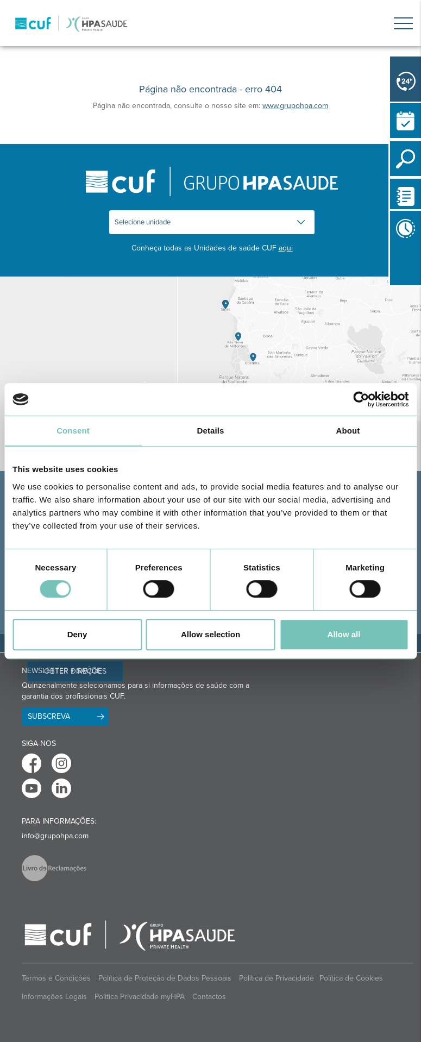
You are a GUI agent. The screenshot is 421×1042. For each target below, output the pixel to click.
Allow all (344, 634)
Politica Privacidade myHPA (140, 996)
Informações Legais (54, 996)
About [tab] (348, 430)
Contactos (209, 996)
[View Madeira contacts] (88, 374)
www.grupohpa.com (295, 105)
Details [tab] (210, 430)
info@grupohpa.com (55, 835)
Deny (77, 634)
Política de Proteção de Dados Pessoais (164, 978)
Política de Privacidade (276, 978)
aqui (286, 248)
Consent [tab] (73, 430)
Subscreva (49, 716)
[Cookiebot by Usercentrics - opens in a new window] (361, 399)
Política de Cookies (351, 978)
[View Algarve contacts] (299, 374)
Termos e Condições (56, 978)
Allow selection (210, 634)
